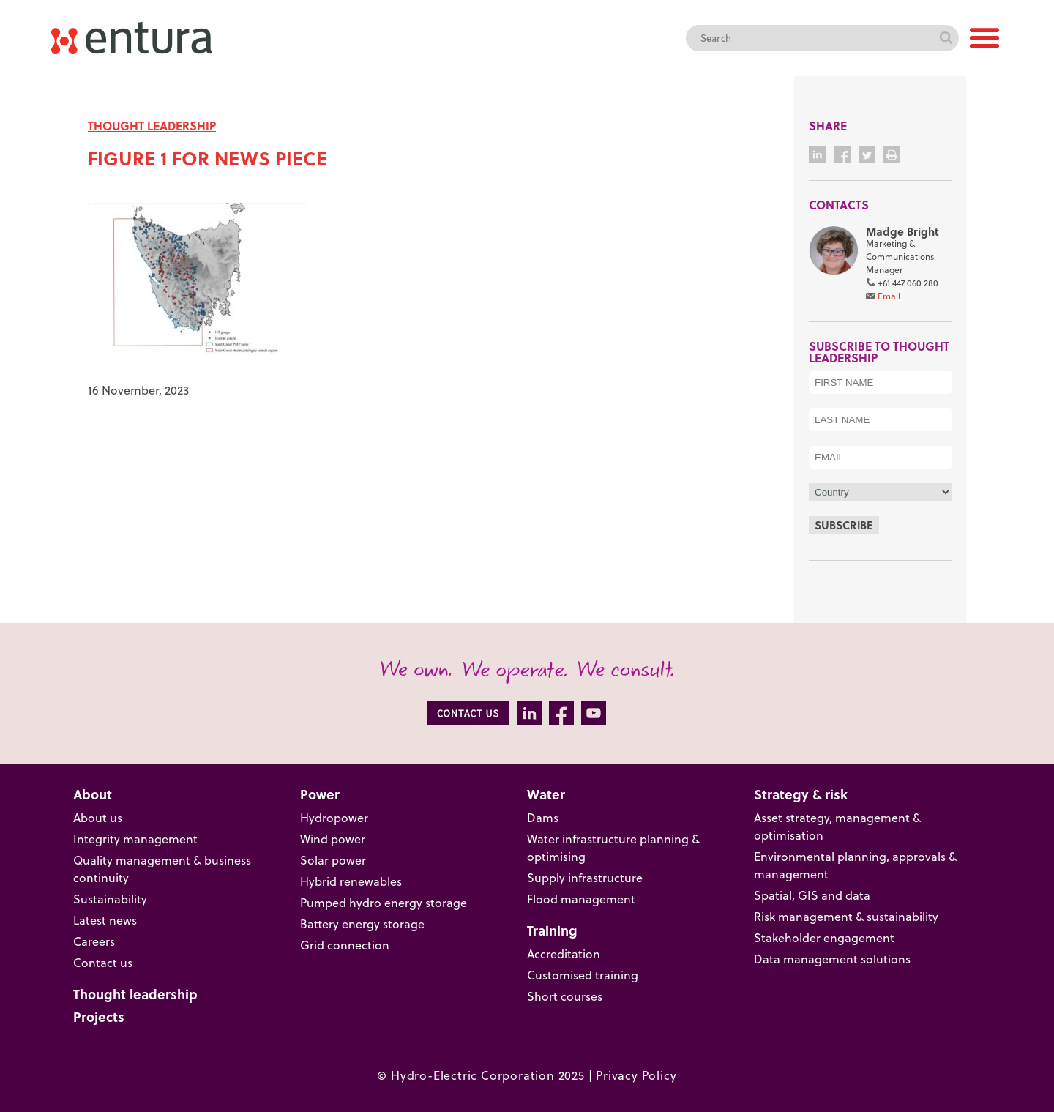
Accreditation (563, 954)
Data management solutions (832, 959)
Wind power (332, 839)
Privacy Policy (636, 1075)
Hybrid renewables (351, 881)
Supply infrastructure (585, 878)
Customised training (582, 975)
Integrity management (135, 839)
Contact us (102, 963)
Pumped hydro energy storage (383, 903)
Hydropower (334, 818)
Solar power (333, 860)
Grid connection (344, 945)
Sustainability (110, 899)
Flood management (581, 899)
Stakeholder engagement (824, 938)
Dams (542, 818)
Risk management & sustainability (846, 916)
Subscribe (844, 525)
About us (97, 818)
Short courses (564, 996)
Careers (94, 941)
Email (889, 296)
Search (945, 38)
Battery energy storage (362, 924)
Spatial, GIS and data (812, 895)
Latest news (105, 920)
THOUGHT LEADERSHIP (152, 125)
